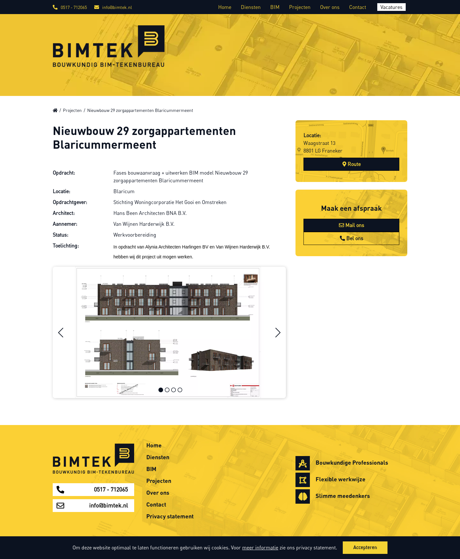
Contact (357, 7)
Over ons (330, 7)
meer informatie (260, 547)
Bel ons (351, 238)
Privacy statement (170, 516)
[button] (339, 548)
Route (351, 164)
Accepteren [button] (365, 547)
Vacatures (391, 7)
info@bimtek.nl (113, 7)
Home (224, 7)
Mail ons (351, 225)
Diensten (251, 7)
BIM (275, 7)
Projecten (299, 7)
